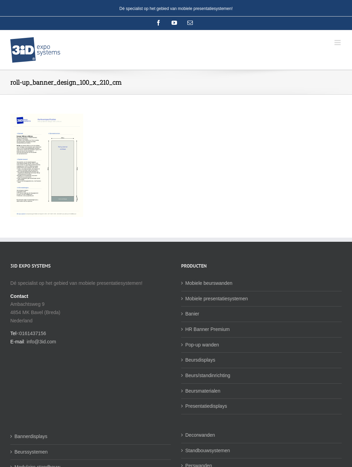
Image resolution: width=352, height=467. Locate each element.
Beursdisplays (200, 360)
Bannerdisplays (30, 436)
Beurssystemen (30, 452)
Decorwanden (200, 435)
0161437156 (32, 333)
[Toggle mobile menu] (338, 42)
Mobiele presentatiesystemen (216, 298)
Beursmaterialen (202, 391)
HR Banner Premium (207, 329)
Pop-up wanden (202, 344)
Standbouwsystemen (207, 450)
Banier (192, 313)
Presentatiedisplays (206, 406)
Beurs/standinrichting (207, 375)
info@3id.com (41, 341)
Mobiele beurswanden (208, 283)
